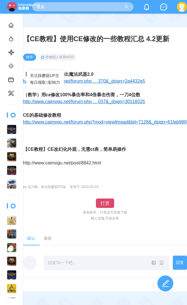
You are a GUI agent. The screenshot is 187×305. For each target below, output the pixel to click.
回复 (180, 262)
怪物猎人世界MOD (57, 57)
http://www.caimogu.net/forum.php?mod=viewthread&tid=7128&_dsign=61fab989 (105, 122)
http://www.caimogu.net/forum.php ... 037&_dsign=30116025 (84, 101)
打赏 (105, 203)
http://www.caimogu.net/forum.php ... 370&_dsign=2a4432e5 (84, 81)
